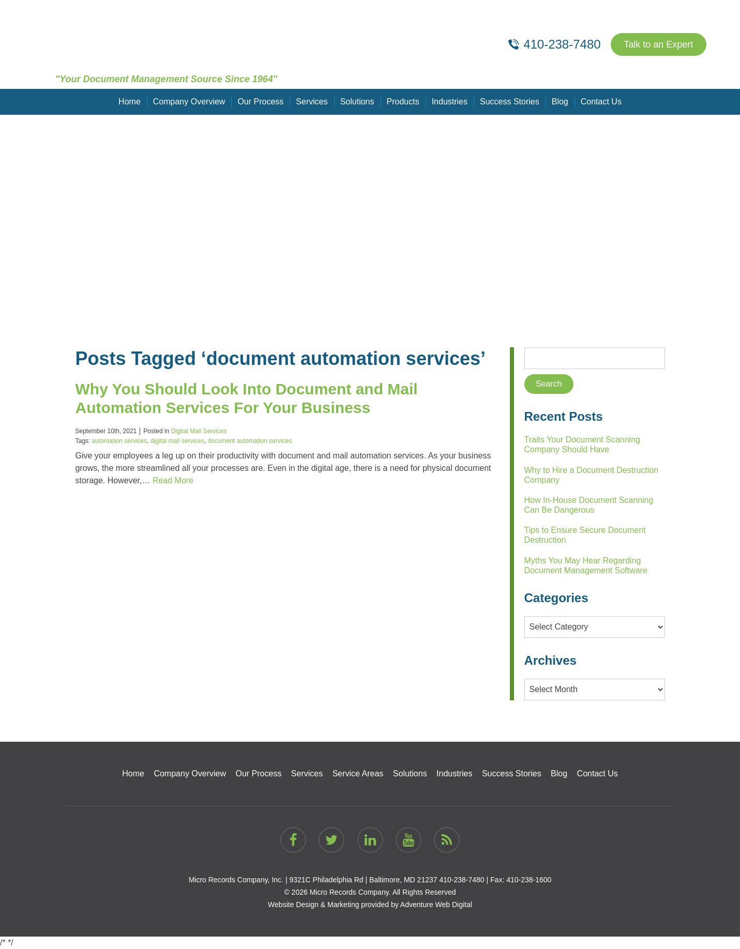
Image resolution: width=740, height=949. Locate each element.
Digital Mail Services (199, 431)
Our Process (260, 101)
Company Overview (189, 101)
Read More (173, 480)
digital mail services (177, 441)
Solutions (357, 101)
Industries (449, 101)
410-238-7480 (461, 880)
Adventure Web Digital (436, 904)
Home (129, 101)
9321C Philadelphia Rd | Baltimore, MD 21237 (363, 880)
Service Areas (358, 773)
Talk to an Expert (658, 44)
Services (311, 101)
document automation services (250, 441)
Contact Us (601, 101)
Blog (560, 101)
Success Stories (509, 101)
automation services (119, 441)
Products (403, 101)
